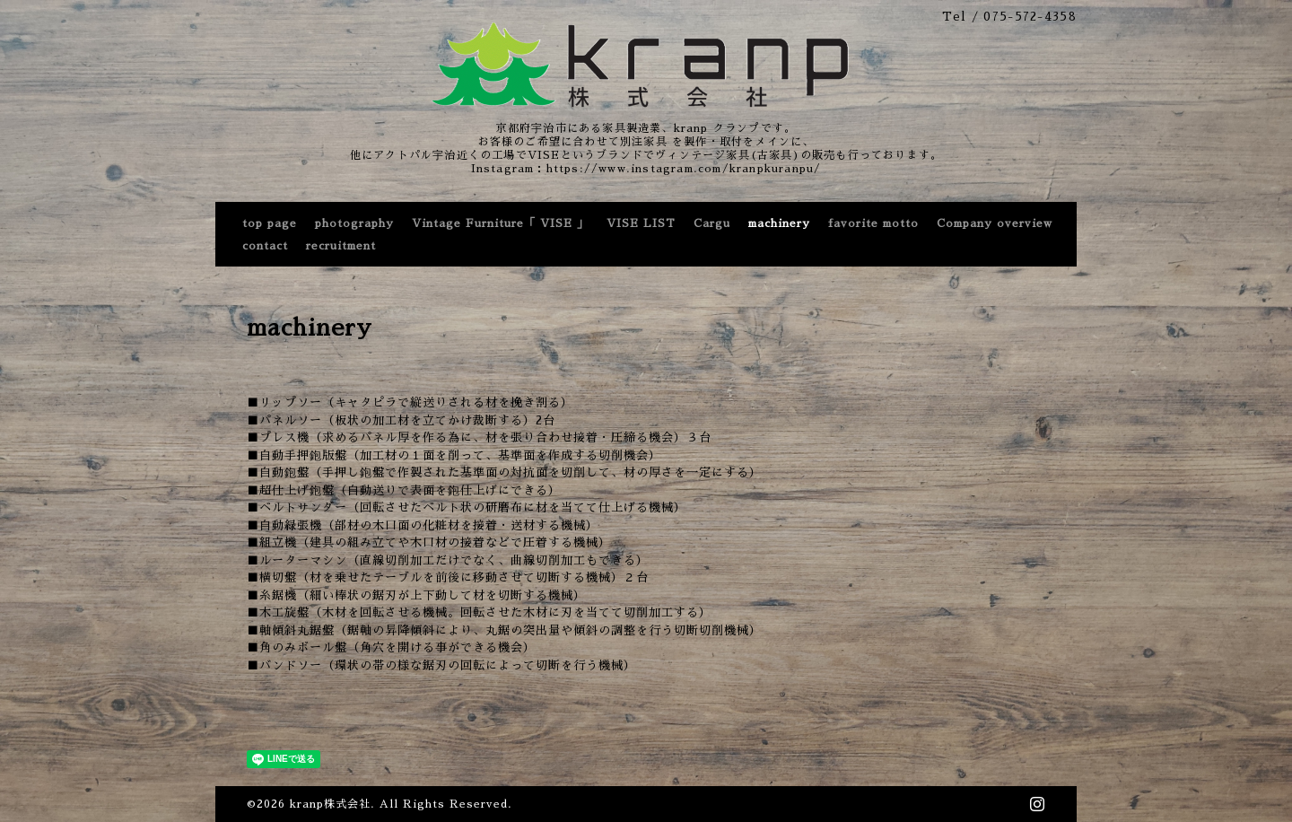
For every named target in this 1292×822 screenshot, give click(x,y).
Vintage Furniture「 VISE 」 (500, 223)
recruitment (341, 245)
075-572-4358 (1030, 16)
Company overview (994, 223)
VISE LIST (641, 223)
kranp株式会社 (330, 804)
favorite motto (873, 223)
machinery (779, 223)
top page (269, 223)
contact (265, 245)
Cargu (712, 223)
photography (354, 223)
